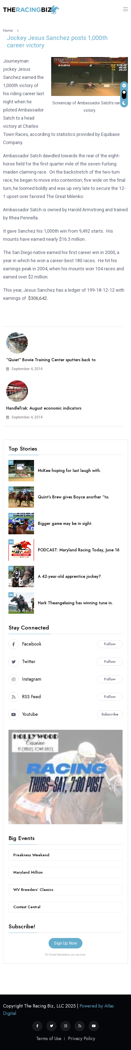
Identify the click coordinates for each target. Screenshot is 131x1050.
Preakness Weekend (31, 855)
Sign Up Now (65, 943)
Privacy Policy (81, 1038)
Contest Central (26, 907)
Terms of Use (48, 1038)
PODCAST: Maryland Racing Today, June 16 (78, 550)
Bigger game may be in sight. (65, 523)
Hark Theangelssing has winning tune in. (75, 603)
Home (8, 31)
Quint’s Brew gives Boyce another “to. (73, 497)
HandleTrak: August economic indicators (43, 408)
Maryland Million (28, 872)
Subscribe (109, 714)
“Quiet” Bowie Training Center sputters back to (51, 360)
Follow (110, 644)
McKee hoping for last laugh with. (69, 470)
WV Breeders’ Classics (33, 889)
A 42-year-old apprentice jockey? (69, 576)
